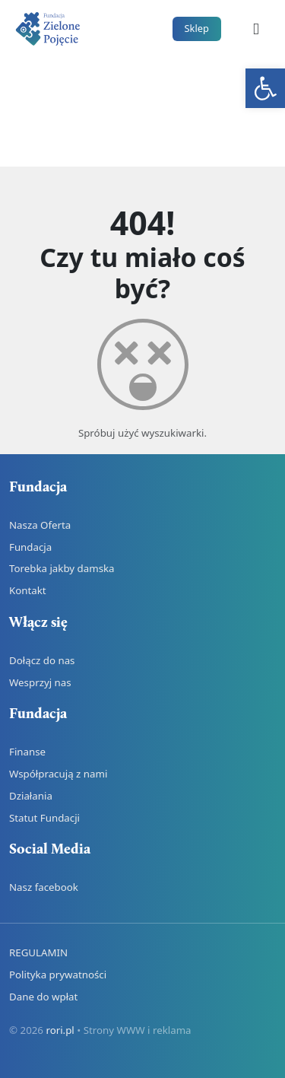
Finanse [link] (27, 751)
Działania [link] (30, 796)
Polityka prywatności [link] (57, 974)
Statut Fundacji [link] (44, 818)
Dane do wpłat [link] (43, 996)
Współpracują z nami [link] (58, 774)
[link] (265, 88)
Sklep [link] (197, 28)
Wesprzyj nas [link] (40, 682)
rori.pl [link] (60, 1030)
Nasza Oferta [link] (40, 525)
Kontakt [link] (27, 590)
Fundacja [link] (30, 547)
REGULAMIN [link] (38, 952)
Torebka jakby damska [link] (62, 568)
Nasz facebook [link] (43, 887)
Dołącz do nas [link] (41, 660)
